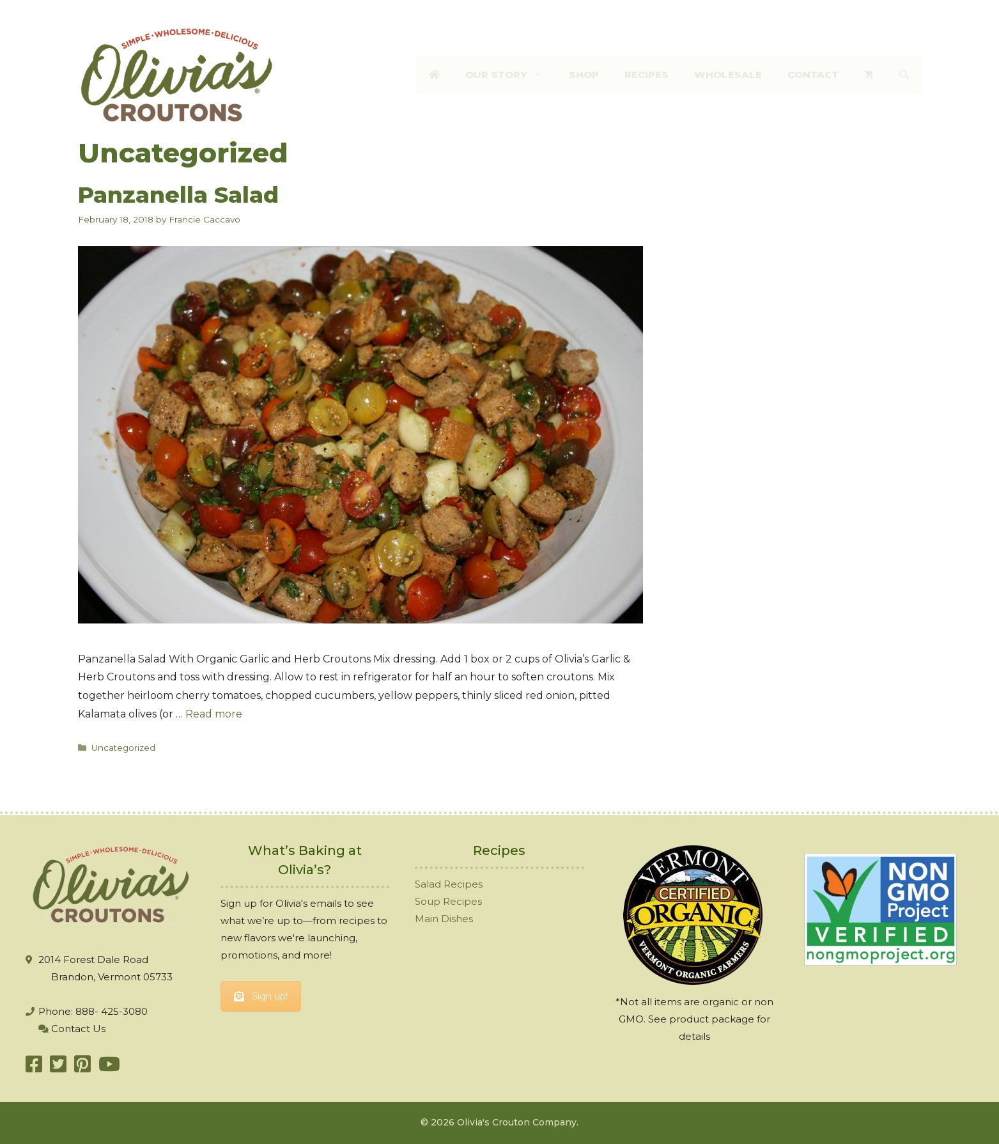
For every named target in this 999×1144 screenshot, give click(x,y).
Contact (813, 74)
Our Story (510, 75)
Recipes (646, 74)
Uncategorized (123, 747)
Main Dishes (444, 919)
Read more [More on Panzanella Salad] (213, 714)
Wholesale (728, 74)
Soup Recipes (448, 901)
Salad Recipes (449, 884)
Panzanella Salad (178, 194)
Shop (584, 74)
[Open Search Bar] (904, 75)
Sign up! (261, 996)
